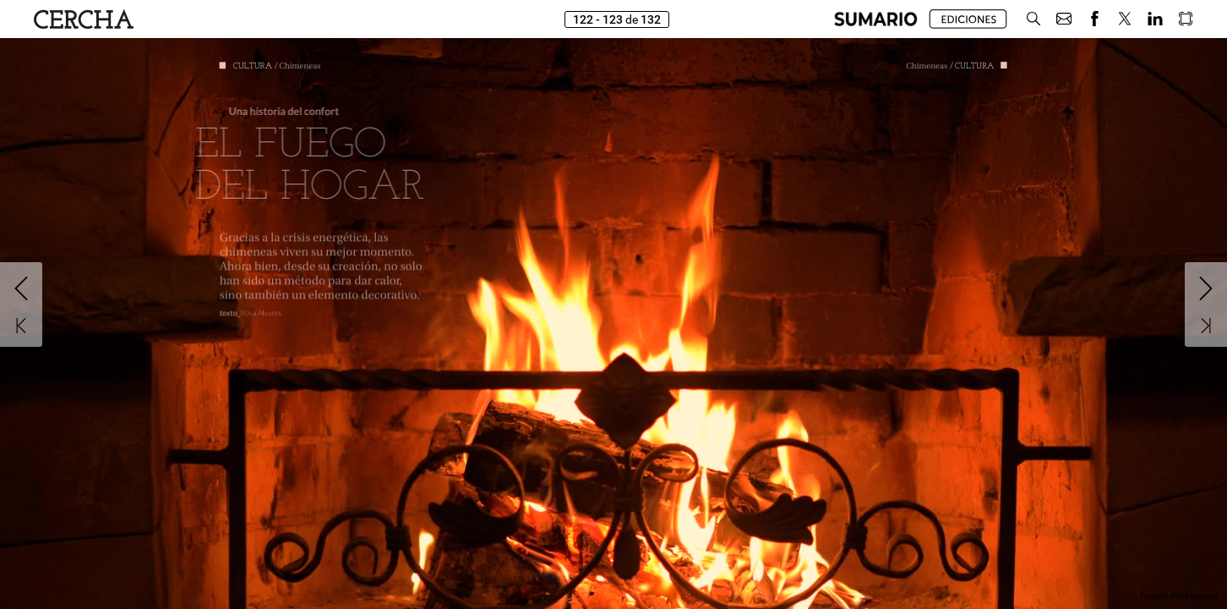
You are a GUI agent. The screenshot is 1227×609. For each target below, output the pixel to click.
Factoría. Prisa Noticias (1179, 596)
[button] (875, 19)
